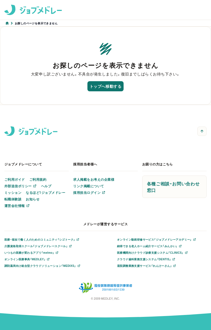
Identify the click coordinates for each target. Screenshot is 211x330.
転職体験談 (12, 199)
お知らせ (32, 199)
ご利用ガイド (14, 179)
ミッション (12, 192)
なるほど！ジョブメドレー (45, 192)
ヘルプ (46, 185)
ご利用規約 (37, 179)
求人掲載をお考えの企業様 (93, 179)
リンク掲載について (88, 185)
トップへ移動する (105, 86)
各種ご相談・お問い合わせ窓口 (173, 186)
